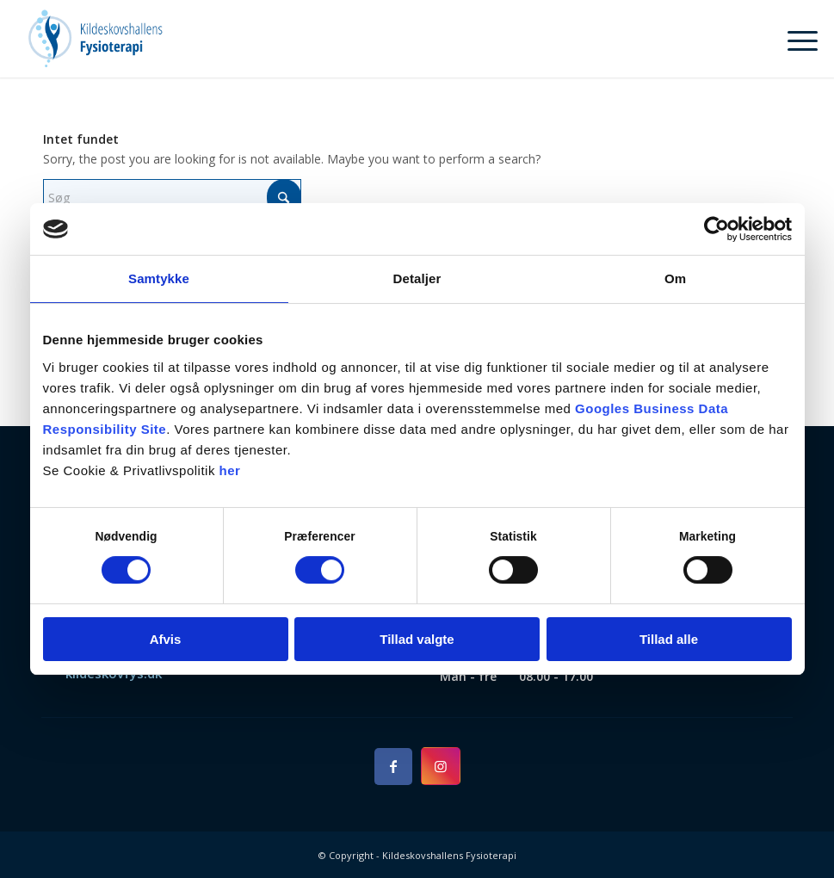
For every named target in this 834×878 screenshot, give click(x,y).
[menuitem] (794, 38)
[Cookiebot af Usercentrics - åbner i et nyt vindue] (716, 229)
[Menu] (794, 38)
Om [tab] (675, 278)
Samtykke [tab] (158, 278)
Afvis (166, 639)
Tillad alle (668, 639)
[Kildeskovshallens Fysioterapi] (95, 38)
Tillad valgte (417, 639)
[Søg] (172, 197)
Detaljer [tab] (417, 278)
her (230, 470)
